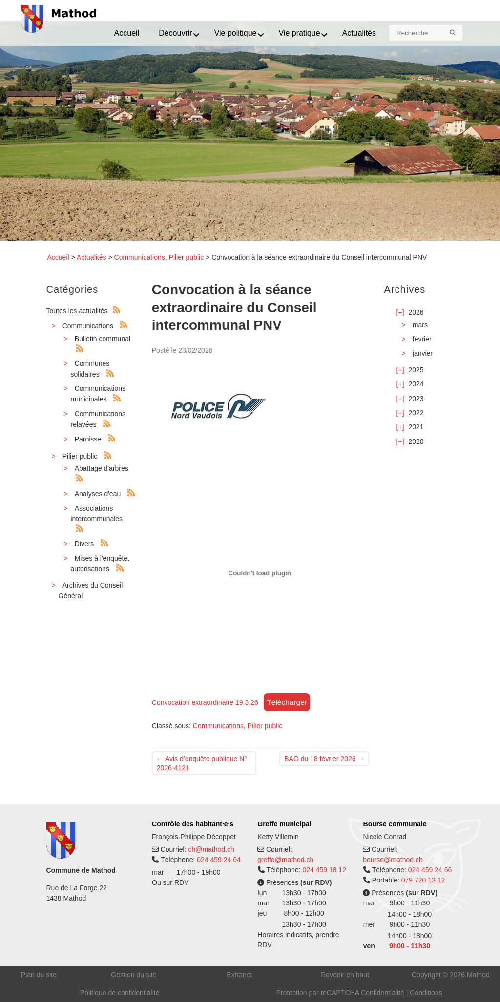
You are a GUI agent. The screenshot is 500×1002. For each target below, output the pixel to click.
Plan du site (39, 975)
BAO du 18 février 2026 (324, 758)
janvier (423, 353)
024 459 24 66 (430, 870)
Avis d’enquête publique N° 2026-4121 (202, 763)
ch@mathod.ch (211, 849)
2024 (415, 384)
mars (420, 325)
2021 (415, 427)
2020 (415, 441)
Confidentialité (382, 993)
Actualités (91, 257)
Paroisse (88, 439)
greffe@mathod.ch (285, 859)
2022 (415, 413)
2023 (415, 398)
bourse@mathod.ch (392, 859)
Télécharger (287, 702)
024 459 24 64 (219, 859)
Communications (139, 257)
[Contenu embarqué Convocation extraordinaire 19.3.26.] (261, 572)
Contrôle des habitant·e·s (192, 824)
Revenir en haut (345, 975)
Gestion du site (133, 975)
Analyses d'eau (98, 494)
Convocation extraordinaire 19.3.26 (205, 702)
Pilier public (186, 257)
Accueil (58, 257)
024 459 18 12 (324, 870)
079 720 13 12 (423, 880)
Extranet (239, 975)
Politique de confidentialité (120, 993)
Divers (84, 544)
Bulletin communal (102, 338)
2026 (415, 312)
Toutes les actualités (77, 311)
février (422, 339)
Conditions (426, 993)
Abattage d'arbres (101, 468)
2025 (415, 370)
